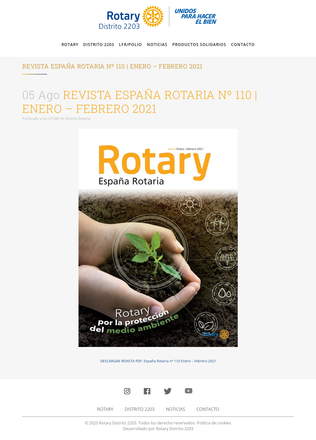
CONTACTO (208, 409)
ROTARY (105, 409)
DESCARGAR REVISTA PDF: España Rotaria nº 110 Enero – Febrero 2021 (158, 361)
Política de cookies (214, 423)
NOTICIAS (175, 409)
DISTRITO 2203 (140, 409)
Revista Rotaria (78, 118)
